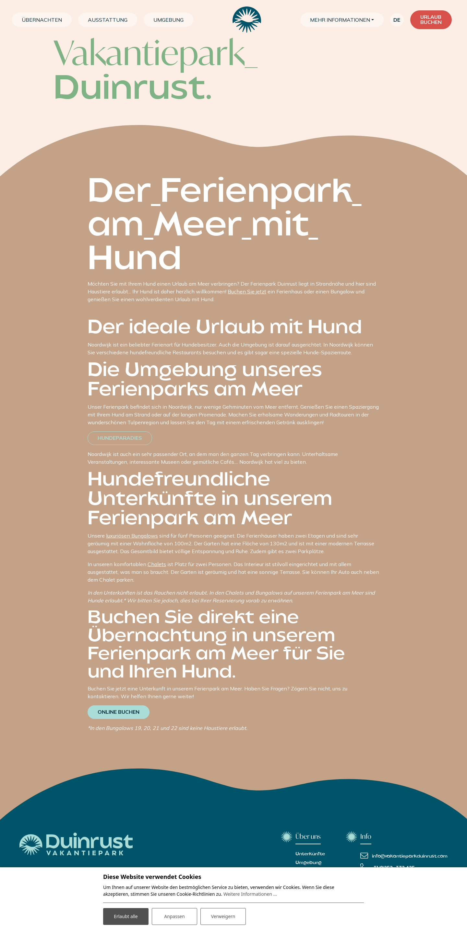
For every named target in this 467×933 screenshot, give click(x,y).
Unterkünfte (310, 854)
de (396, 20)
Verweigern (223, 916)
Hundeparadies (120, 438)
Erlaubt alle (126, 916)
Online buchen (118, 712)
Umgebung (308, 862)
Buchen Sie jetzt (247, 291)
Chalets (157, 564)
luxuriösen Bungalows (132, 535)
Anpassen (174, 916)
